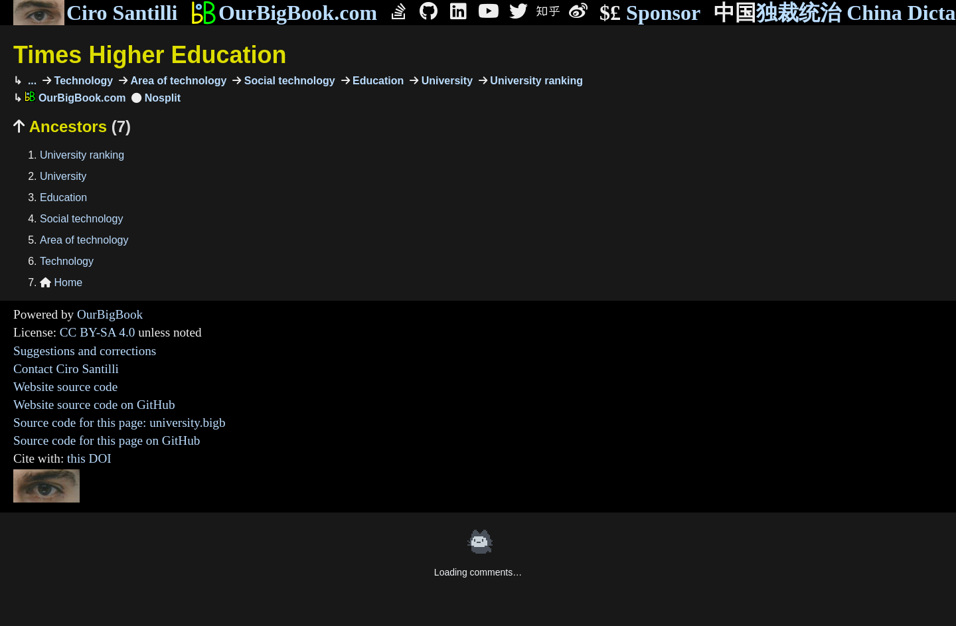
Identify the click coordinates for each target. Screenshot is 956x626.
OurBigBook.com (284, 12)
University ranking (535, 80)
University (445, 80)
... (31, 80)
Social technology (288, 80)
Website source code (65, 387)
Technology (82, 80)
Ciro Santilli (95, 12)
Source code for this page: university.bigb (119, 423)
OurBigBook (110, 314)
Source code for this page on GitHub (106, 440)
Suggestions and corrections (84, 351)
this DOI (89, 458)
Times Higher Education (149, 54)
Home (61, 282)
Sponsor (649, 13)
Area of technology (176, 80)
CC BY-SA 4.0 (97, 332)
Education (377, 80)
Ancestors (72, 126)
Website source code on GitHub (94, 405)
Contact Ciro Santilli (66, 369)
